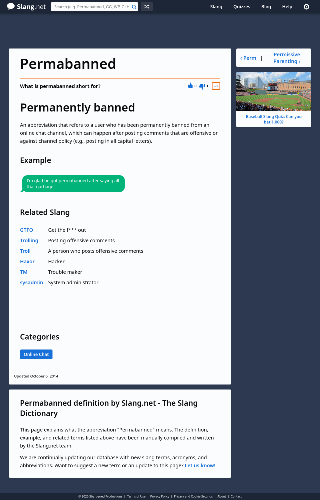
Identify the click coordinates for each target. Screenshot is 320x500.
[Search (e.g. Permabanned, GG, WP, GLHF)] (94, 6)
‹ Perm (248, 57)
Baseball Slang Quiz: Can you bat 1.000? (273, 98)
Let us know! (200, 465)
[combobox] (94, 6)
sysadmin (31, 282)
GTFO (26, 229)
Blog (266, 7)
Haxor (27, 261)
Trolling (29, 240)
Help (287, 7)
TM (24, 271)
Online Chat (36, 354)
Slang (216, 7)
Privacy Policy (159, 496)
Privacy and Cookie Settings (193, 496)
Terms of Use (136, 496)
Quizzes (242, 7)
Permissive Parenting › (287, 57)
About (222, 496)
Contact (236, 496)
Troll (25, 251)
